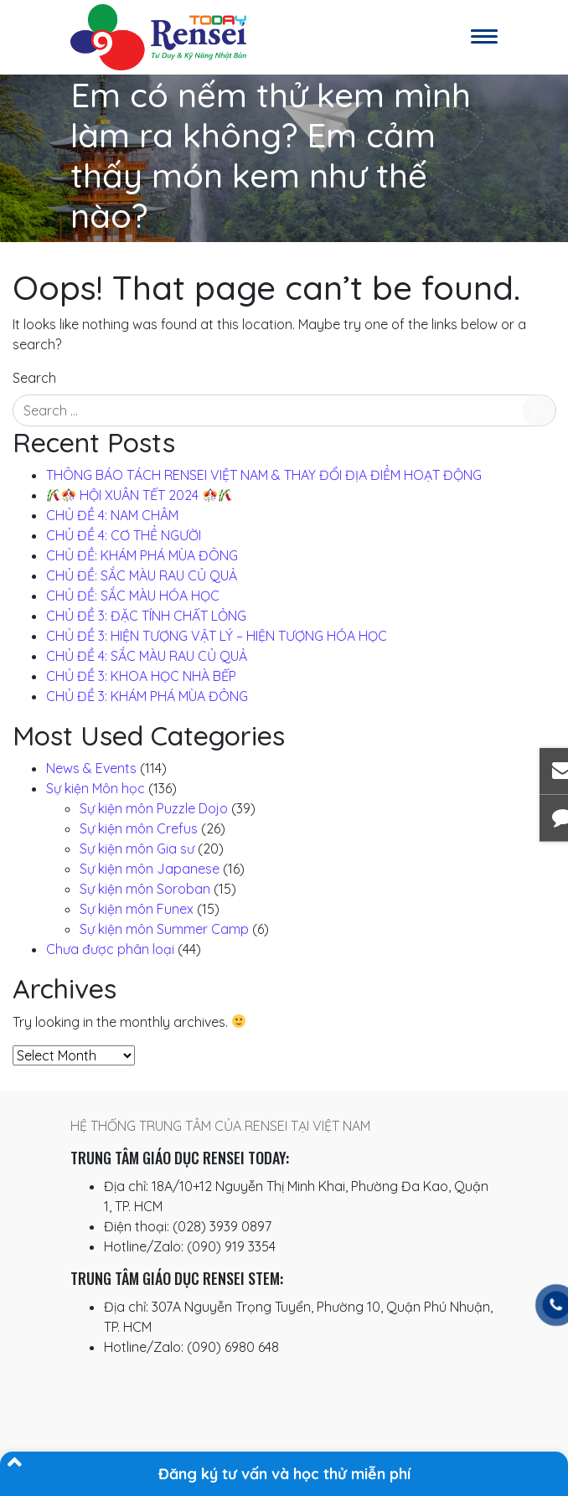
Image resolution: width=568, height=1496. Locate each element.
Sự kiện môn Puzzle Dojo (154, 808)
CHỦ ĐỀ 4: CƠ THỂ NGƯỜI (123, 535)
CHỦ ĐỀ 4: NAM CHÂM (112, 515)
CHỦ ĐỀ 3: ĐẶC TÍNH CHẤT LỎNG (146, 615)
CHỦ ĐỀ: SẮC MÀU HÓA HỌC (132, 595)
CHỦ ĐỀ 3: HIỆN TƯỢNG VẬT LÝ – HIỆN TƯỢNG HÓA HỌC (216, 635)
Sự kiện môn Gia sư (137, 848)
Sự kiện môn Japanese (149, 868)
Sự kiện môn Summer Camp (164, 929)
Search (34, 377)
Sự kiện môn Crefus (139, 828)
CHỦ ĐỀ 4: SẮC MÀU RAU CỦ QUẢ (146, 655)
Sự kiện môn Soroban (145, 888)
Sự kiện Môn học (95, 788)
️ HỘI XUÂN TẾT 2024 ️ (139, 495)
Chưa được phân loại (110, 949)
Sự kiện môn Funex (137, 908)
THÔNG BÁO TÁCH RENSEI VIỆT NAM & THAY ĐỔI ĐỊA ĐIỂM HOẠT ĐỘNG (264, 475)
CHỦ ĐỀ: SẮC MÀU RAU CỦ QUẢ (141, 575)
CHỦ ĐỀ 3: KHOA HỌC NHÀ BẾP (141, 676)
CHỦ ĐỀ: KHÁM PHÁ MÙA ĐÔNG (142, 555)
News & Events (91, 768)
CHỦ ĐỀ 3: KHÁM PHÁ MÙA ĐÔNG (147, 696)
